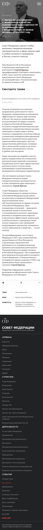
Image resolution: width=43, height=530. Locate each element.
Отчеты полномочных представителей (17, 466)
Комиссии (6, 401)
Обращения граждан (10, 346)
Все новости (6, 15)
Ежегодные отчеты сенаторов (13, 463)
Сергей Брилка (21, 70)
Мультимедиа (7, 506)
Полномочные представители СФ (15, 423)
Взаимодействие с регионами (13, 451)
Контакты (6, 342)
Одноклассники (21, 282)
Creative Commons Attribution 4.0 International (17, 527)
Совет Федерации (9, 381)
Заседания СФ (7, 435)
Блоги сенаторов (8, 502)
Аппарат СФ (6, 405)
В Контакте (3, 282)
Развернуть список (39, 282)
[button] (39, 4)
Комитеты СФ (7, 397)
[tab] (21, 282)
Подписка (6, 357)
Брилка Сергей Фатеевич (23, 297)
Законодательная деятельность (14, 439)
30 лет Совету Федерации (12, 431)
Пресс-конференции (10, 498)
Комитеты (6, 491)
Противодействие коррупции (13, 459)
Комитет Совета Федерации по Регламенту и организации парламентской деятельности (25, 304)
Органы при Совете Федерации (14, 413)
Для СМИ (5, 514)
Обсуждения (7, 353)
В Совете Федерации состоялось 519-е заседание (20, 99)
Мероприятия (7, 455)
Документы (6, 443)
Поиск (4, 349)
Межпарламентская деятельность (15, 447)
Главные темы (7, 479)
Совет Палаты (7, 389)
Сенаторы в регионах (10, 494)
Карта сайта (6, 365)
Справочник (7, 361)
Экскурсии (6, 369)
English (5, 373)
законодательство (21, 292)
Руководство (7, 385)
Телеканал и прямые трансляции (15, 510)
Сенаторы (6, 393)
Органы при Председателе (12, 409)
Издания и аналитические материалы (17, 470)
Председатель (7, 487)
